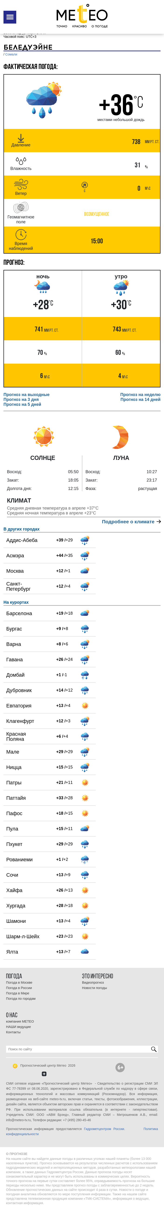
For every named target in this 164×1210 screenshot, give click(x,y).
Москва (15, 571)
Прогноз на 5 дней (22, 404)
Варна (13, 644)
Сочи (12, 875)
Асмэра (15, 555)
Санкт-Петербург (18, 586)
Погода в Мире (17, 993)
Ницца (14, 767)
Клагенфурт (20, 721)
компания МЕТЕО (20, 1021)
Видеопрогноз (93, 982)
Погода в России (19, 988)
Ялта (12, 952)
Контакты (13, 1032)
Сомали (11, 54)
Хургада (15, 906)
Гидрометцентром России (104, 1129)
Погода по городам (21, 998)
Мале (12, 752)
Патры (14, 783)
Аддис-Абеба (21, 540)
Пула (12, 829)
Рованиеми (19, 859)
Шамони (16, 921)
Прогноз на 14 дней (141, 399)
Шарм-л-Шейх (22, 936)
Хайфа (14, 890)
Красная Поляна (16, 736)
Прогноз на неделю (140, 394)
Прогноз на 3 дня (21, 399)
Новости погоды (94, 988)
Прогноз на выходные (26, 394)
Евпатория (18, 706)
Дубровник (19, 690)
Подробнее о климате (131, 521)
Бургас (14, 629)
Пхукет (14, 844)
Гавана (14, 659)
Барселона (19, 613)
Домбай (15, 675)
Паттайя (16, 798)
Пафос (14, 813)
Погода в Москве (19, 982)
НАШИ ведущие (18, 1027)
